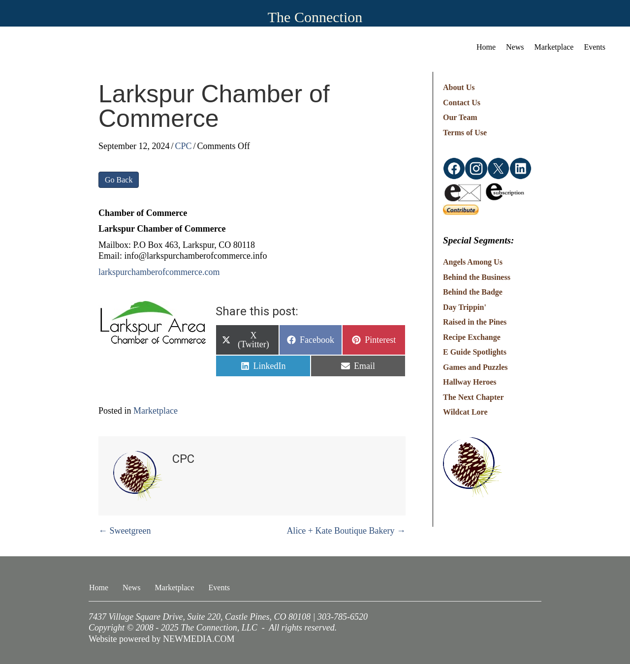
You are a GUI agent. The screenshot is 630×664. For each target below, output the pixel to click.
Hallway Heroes (470, 382)
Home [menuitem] (486, 47)
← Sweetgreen (124, 531)
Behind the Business (476, 277)
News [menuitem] (515, 47)
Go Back (118, 180)
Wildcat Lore (465, 412)
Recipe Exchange (472, 337)
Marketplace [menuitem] (554, 47)
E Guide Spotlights (474, 352)
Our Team (460, 117)
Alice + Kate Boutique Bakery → (346, 531)
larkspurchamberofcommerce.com (159, 272)
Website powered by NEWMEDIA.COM (162, 639)
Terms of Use (465, 132)
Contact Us (461, 102)
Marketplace (155, 411)
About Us (458, 87)
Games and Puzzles (475, 367)
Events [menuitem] (594, 47)
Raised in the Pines (474, 322)
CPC (183, 146)
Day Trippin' (464, 307)
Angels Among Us (473, 262)
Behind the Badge (473, 292)
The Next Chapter (473, 397)
